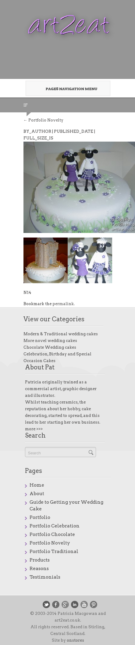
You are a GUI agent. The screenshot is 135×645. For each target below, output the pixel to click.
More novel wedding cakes (50, 340)
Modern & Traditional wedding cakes (60, 334)
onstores (75, 640)
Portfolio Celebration (55, 526)
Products (40, 560)
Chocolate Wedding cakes (49, 347)
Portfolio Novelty (43, 120)
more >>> (34, 429)
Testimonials (45, 577)
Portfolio (40, 517)
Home (37, 485)
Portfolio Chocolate (52, 534)
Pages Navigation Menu (66, 88)
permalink (63, 303)
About (37, 493)
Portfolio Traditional (54, 551)
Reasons (39, 568)
